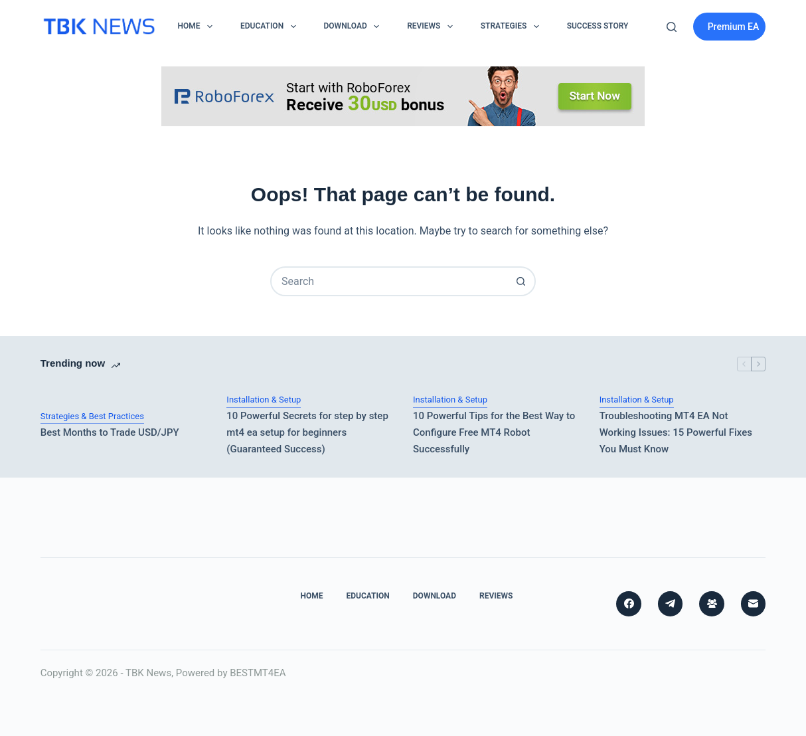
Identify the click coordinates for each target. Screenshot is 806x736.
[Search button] (520, 281)
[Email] (753, 603)
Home (198, 27)
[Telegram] (670, 603)
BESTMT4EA (257, 673)
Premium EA (734, 26)
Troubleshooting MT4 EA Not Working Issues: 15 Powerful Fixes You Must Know (676, 432)
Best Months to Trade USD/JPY (109, 432)
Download (354, 27)
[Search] (672, 27)
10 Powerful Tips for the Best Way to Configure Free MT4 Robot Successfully (494, 432)
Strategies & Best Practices (92, 416)
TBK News (148, 673)
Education (270, 27)
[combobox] (389, 281)
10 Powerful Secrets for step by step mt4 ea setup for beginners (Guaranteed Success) (307, 432)
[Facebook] (628, 603)
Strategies (512, 27)
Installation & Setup (263, 400)
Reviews (432, 27)
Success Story (598, 26)
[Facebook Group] (711, 603)
